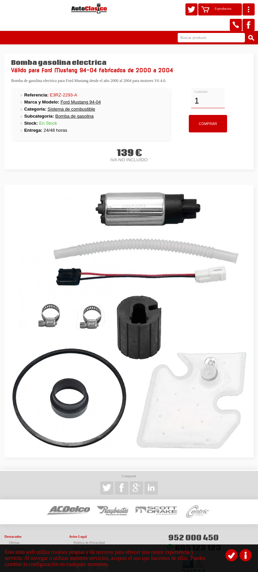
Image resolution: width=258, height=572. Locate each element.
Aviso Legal (78, 522)
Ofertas (14, 528)
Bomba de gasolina (74, 102)
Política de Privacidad (89, 528)
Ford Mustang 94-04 (80, 87)
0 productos (223, 8)
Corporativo (13, 540)
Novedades (17, 534)
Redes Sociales (80, 540)
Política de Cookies (87, 534)
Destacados (13, 522)
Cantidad (201, 77)
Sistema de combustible (71, 94)
